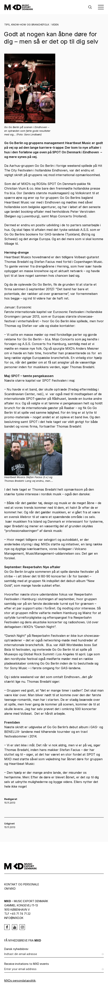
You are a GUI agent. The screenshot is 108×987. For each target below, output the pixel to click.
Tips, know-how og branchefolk (26, 24)
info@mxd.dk (13, 918)
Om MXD (10, 888)
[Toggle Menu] (101, 7)
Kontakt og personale (21, 884)
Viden (55, 24)
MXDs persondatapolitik (20, 980)
